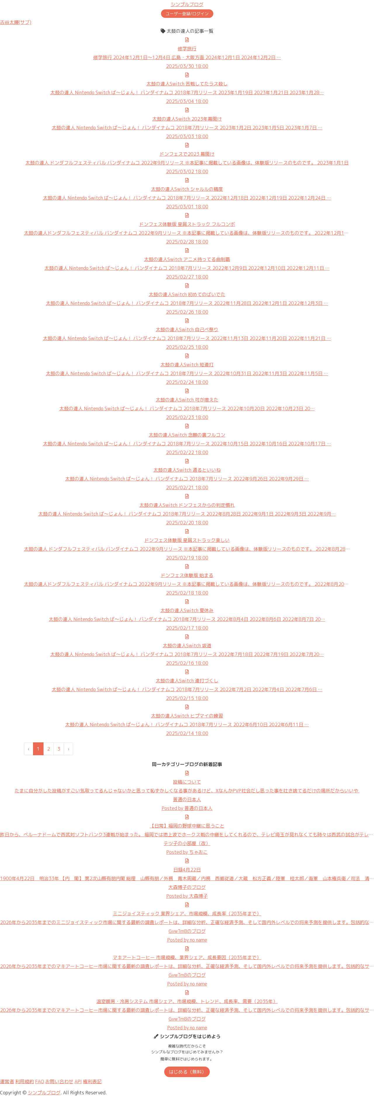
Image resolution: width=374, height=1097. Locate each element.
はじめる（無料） (187, 1072)
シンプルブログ (187, 4)
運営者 (7, 1081)
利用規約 (24, 1081)
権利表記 (92, 1081)
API (78, 1081)
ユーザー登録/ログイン (187, 13)
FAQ (39, 1081)
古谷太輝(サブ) (15, 22)
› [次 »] (68, 749)
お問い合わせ (59, 1081)
